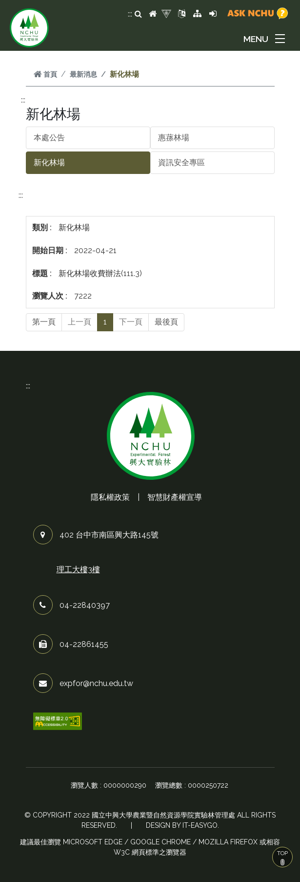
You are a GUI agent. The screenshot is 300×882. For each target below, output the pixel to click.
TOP (282, 857)
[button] (265, 38)
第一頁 (44, 321)
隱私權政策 (110, 497)
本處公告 (49, 137)
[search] (138, 14)
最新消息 (83, 74)
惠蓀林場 (173, 137)
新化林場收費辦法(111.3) (100, 273)
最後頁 (166, 321)
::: (130, 14)
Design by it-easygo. (182, 825)
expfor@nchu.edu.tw (96, 683)
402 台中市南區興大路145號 (109, 534)
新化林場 (49, 162)
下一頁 (130, 321)
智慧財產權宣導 (174, 497)
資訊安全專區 (181, 162)
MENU (255, 39)
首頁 (45, 74)
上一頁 (79, 321)
